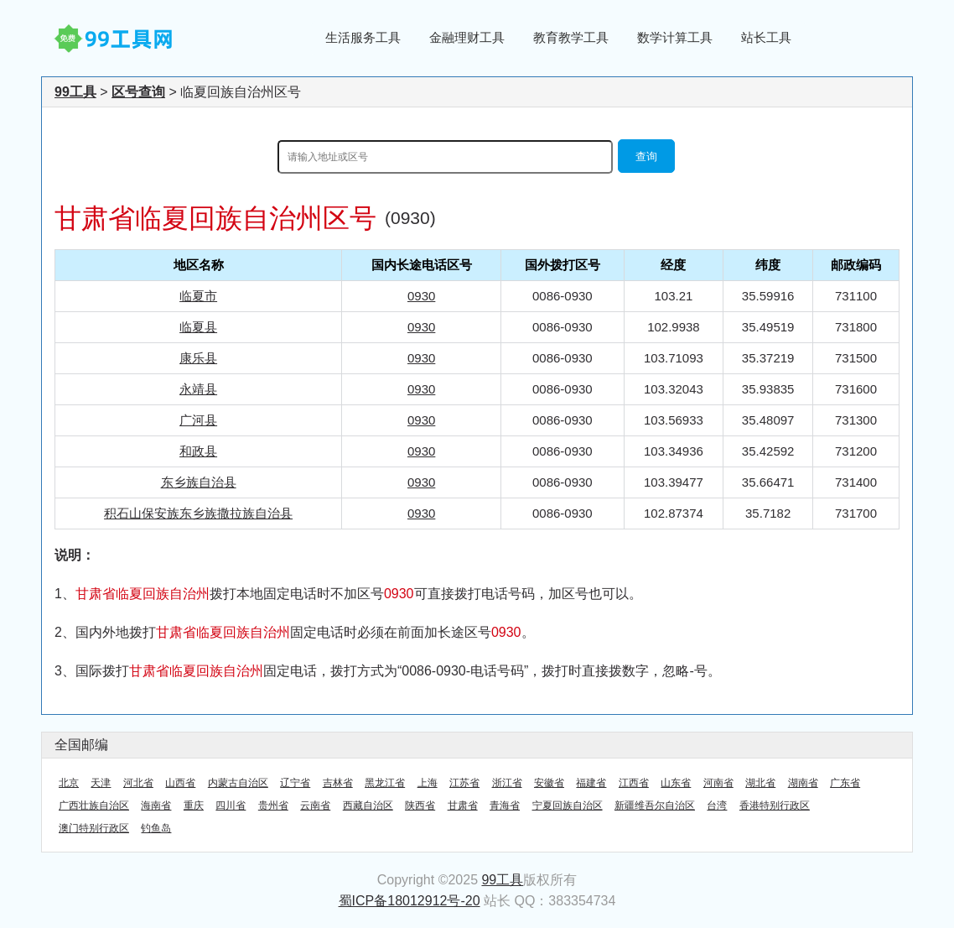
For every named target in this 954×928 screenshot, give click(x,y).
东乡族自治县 (198, 482)
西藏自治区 (368, 805)
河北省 (138, 783)
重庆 (194, 805)
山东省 (676, 783)
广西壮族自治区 (94, 805)
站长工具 (766, 37)
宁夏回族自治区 (567, 805)
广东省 (845, 783)
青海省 (505, 805)
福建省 (591, 783)
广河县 (198, 420)
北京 (69, 783)
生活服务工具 (363, 37)
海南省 (156, 805)
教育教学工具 (571, 37)
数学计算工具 (675, 37)
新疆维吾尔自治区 (654, 805)
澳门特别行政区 (94, 828)
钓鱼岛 (156, 828)
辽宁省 (295, 783)
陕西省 (420, 805)
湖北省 (760, 783)
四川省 (230, 805)
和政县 (198, 451)
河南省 (718, 783)
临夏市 (198, 296)
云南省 (315, 805)
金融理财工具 (467, 37)
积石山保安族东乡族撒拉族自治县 (198, 513)
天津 (101, 783)
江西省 (634, 783)
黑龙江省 (385, 783)
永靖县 (198, 389)
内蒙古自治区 (238, 783)
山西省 (180, 783)
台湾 (717, 805)
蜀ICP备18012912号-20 (409, 901)
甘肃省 (463, 805)
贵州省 (273, 805)
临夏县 (198, 327)
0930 (421, 296)
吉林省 (338, 783)
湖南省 (803, 783)
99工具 (75, 92)
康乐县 (198, 358)
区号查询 (138, 92)
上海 (427, 783)
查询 (646, 156)
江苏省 (464, 783)
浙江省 (507, 783)
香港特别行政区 (774, 805)
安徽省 (549, 783)
